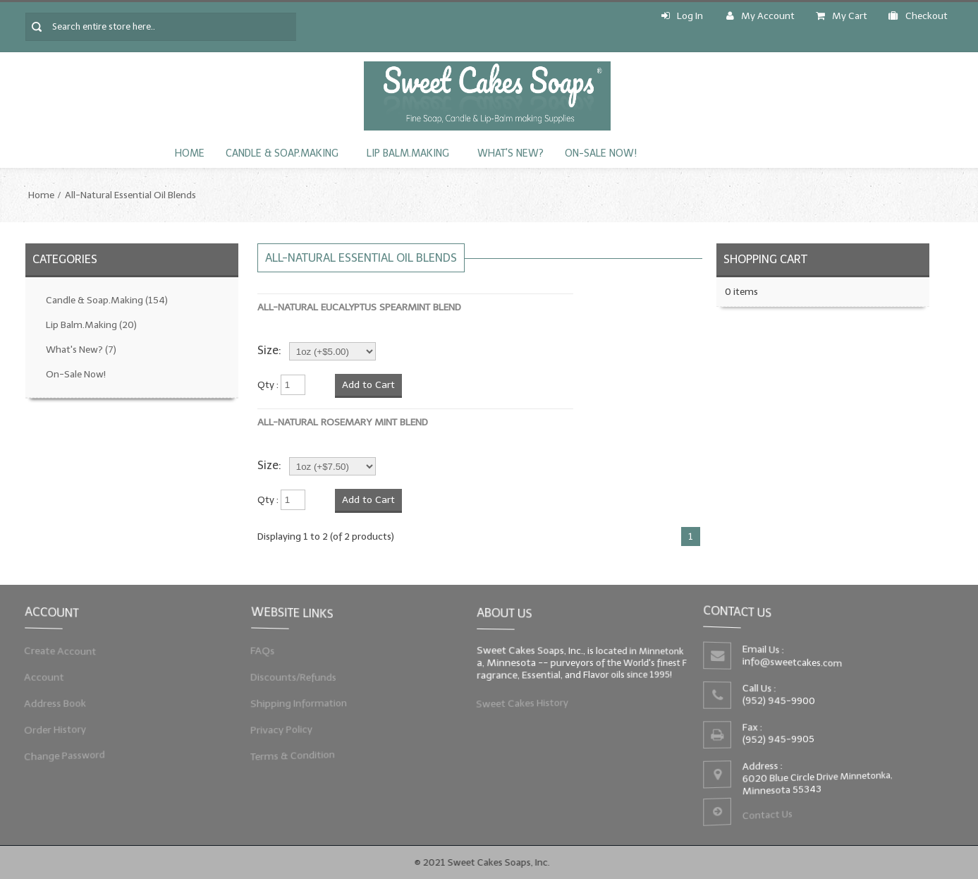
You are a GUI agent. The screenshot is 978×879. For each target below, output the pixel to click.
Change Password (71, 749)
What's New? (510, 153)
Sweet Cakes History (528, 700)
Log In (682, 16)
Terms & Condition (299, 749)
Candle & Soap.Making (282, 153)
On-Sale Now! (601, 153)
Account (53, 677)
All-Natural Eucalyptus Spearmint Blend (359, 307)
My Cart (841, 16)
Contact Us (770, 811)
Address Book (63, 701)
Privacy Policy (289, 725)
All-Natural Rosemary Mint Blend (342, 422)
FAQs (272, 654)
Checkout (918, 16)
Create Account (67, 654)
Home (189, 153)
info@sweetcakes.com (795, 663)
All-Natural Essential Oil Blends (130, 195)
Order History (63, 725)
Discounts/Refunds (300, 677)
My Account (760, 16)
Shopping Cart (765, 259)
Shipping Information (305, 701)
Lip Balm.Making (408, 153)
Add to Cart (368, 385)
